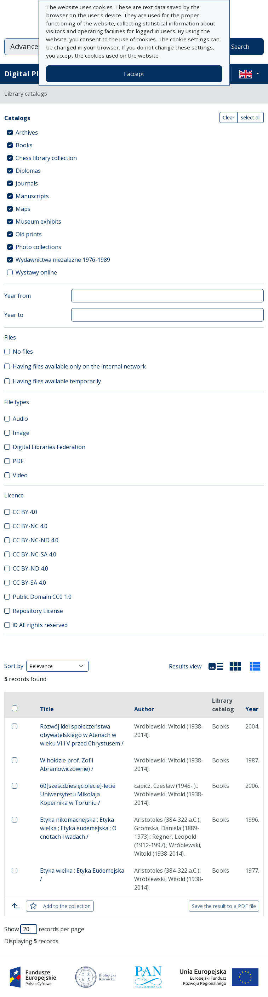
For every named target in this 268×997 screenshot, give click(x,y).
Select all (250, 117)
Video (20, 475)
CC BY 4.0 (25, 512)
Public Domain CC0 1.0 (42, 597)
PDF (18, 461)
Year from (17, 296)
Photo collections (38, 247)
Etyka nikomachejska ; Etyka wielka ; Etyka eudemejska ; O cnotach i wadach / (78, 828)
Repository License (38, 611)
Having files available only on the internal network (79, 366)
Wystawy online (36, 272)
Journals (27, 183)
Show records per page (44, 929)
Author (144, 709)
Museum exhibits (38, 221)
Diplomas (28, 171)
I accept (134, 74)
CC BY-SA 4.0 (29, 582)
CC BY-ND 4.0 (30, 568)
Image (21, 433)
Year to (13, 315)
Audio (20, 419)
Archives (27, 132)
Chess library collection (46, 158)
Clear (228, 117)
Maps (23, 209)
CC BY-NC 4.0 (30, 526)
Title (47, 709)
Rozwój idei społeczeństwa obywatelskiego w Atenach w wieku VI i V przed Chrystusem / (82, 734)
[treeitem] (134, 132)
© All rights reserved (40, 625)
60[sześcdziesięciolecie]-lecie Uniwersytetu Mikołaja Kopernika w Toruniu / (77, 794)
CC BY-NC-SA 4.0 (34, 554)
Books (24, 145)
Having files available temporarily (57, 381)
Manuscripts (32, 196)
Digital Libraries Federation (49, 447)
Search (240, 47)
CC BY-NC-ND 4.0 (35, 540)
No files (23, 351)
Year (251, 709)
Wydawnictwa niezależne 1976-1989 (63, 260)
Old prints (29, 234)
